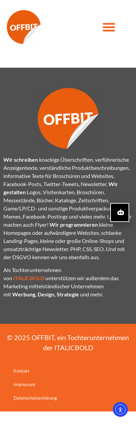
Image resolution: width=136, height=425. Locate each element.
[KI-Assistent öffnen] (119, 212)
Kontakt (22, 384)
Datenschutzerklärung (35, 411)
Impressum (24, 398)
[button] (109, 27)
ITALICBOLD (73, 361)
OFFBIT (43, 351)
